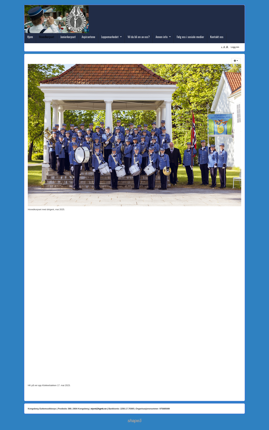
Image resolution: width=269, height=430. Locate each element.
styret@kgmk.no (99, 409)
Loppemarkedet (110, 37)
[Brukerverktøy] (236, 60)
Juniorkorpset (68, 37)
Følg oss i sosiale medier (190, 37)
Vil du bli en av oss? (139, 37)
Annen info (162, 37)
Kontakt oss (216, 37)
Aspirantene (88, 37)
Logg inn (235, 47)
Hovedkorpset (46, 37)
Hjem (30, 37)
